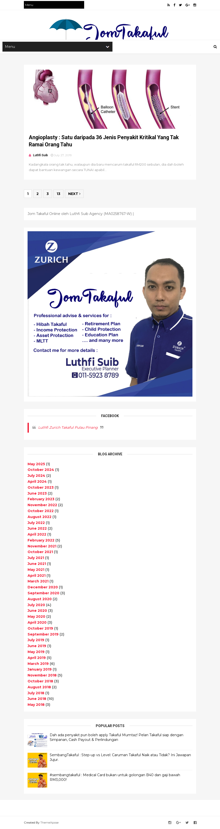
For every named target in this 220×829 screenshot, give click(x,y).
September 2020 (43, 593)
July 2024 (36, 475)
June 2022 (37, 528)
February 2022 (41, 540)
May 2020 (36, 616)
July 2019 (36, 640)
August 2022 (39, 517)
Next (74, 194)
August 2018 (39, 687)
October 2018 (40, 681)
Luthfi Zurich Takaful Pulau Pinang (68, 427)
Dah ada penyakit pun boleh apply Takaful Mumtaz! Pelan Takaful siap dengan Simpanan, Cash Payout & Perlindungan (116, 737)
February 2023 (41, 499)
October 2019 (40, 628)
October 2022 (41, 511)
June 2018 (37, 698)
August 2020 (40, 599)
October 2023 (41, 487)
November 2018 (42, 675)
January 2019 (40, 669)
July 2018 (36, 693)
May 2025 (36, 464)
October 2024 (41, 469)
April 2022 (37, 534)
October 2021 (40, 552)
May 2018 (36, 704)
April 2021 (37, 575)
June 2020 (37, 610)
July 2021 (36, 558)
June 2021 (37, 563)
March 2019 (38, 663)
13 (58, 194)
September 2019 (43, 634)
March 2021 (38, 581)
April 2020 (37, 622)
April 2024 (37, 481)
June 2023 (37, 493)
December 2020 (43, 587)
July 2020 (36, 605)
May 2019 (36, 652)
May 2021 (36, 569)
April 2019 (37, 657)
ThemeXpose (49, 822)
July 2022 (36, 523)
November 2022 (42, 505)
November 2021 (42, 546)
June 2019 (37, 646)
